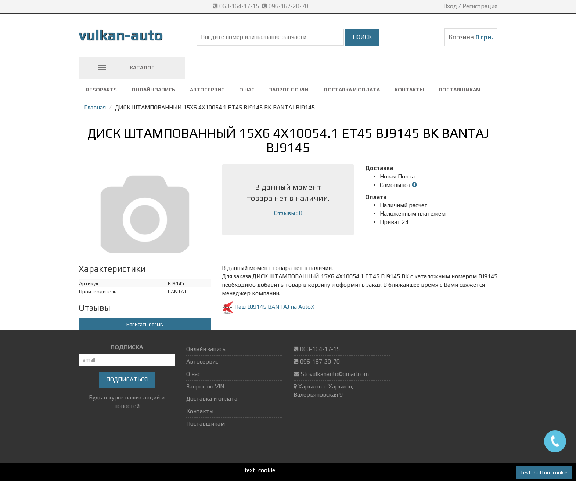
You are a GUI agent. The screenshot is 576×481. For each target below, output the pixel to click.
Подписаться (127, 379)
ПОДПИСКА (127, 347)
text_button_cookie (544, 472)
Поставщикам (459, 90)
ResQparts (101, 90)
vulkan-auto (121, 34)
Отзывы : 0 (288, 213)
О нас (247, 90)
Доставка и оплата (351, 90)
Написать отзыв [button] (144, 324)
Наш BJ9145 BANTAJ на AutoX (268, 306)
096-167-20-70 (286, 6)
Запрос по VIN (289, 90)
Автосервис (207, 90)
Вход (450, 6)
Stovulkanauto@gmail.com (335, 373)
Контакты (409, 90)
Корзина (471, 37)
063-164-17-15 (237, 6)
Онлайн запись (153, 90)
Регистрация (479, 6)
